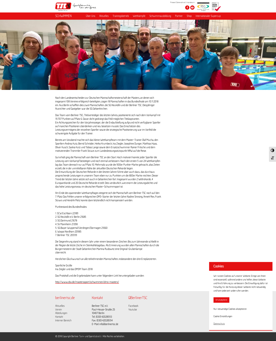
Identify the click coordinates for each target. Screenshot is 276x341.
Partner (179, 16)
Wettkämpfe (139, 16)
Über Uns (90, 16)
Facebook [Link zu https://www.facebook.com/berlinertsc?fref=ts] (133, 305)
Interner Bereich (63, 320)
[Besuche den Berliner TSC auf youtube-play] (192, 7)
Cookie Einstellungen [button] (223, 316)
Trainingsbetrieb (121, 16)
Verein (58, 309)
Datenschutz (180, 2)
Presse (172, 2)
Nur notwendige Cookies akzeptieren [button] (230, 309)
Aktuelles (104, 16)
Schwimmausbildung (160, 16)
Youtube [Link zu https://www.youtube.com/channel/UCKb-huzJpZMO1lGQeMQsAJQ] (132, 309)
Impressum (191, 2)
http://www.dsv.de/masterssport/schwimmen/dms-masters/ (87, 282)
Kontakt (59, 316)
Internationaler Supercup (208, 16)
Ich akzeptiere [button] (221, 300)
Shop (189, 16)
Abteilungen (61, 313)
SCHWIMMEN (63, 16)
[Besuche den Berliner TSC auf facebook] (187, 7)
